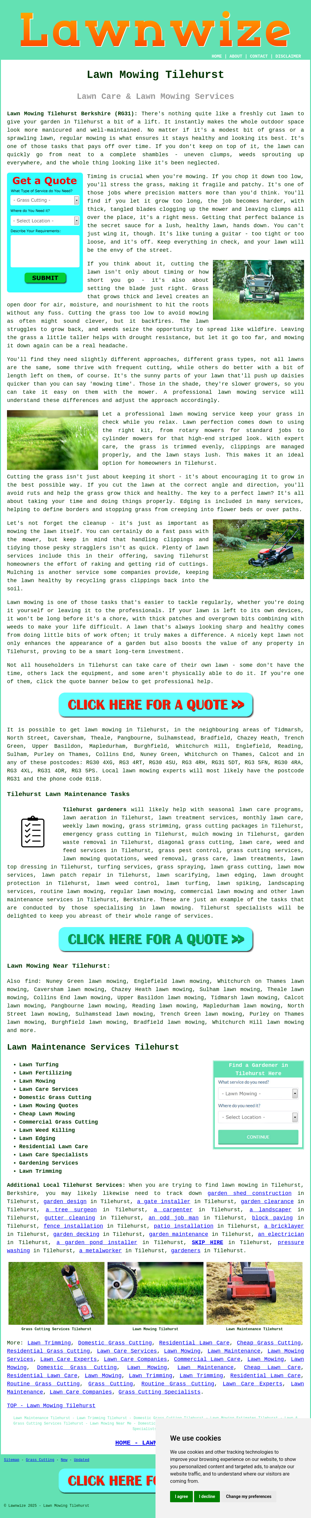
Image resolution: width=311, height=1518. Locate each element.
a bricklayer (284, 1226)
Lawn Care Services (127, 1351)
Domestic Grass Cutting (115, 1343)
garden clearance (267, 1202)
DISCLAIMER (288, 56)
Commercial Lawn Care (207, 1359)
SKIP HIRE (207, 1243)
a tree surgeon (71, 1210)
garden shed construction (250, 1193)
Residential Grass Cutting (48, 1351)
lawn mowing (285, 1022)
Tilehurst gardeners (94, 810)
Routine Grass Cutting (43, 1384)
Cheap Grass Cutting (269, 1343)
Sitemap (11, 1460)
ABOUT (236, 56)
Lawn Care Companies (135, 1359)
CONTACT (259, 56)
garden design (65, 1202)
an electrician (281, 1234)
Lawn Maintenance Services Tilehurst (93, 1047)
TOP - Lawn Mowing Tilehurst (51, 1406)
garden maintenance (178, 1234)
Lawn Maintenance (233, 1351)
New (64, 1460)
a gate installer (163, 1202)
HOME (217, 56)
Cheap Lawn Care (272, 1368)
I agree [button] (181, 1496)
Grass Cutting (110, 1384)
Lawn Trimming (49, 1343)
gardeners (185, 1251)
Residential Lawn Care (194, 1343)
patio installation (184, 1226)
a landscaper (271, 1210)
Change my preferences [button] (248, 1496)
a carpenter (173, 1210)
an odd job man (174, 1218)
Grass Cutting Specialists (159, 1392)
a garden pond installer (96, 1243)
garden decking (76, 1234)
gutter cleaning (69, 1218)
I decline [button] (207, 1496)
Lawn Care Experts (68, 1359)
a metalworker (100, 1251)
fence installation (73, 1226)
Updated (81, 1460)
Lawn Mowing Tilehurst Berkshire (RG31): (72, 114)
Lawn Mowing (182, 1351)
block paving (272, 1218)
